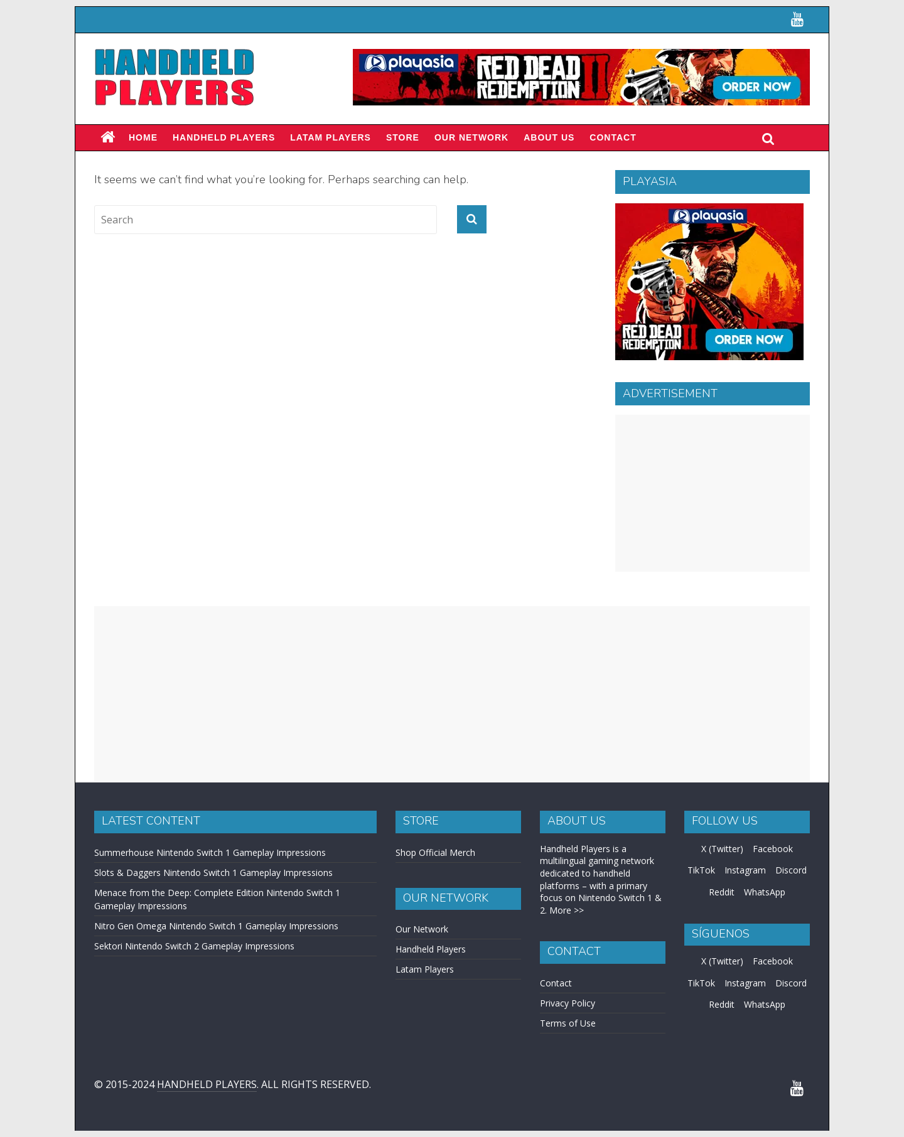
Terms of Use (568, 1023)
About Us (549, 137)
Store (402, 137)
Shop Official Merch (435, 852)
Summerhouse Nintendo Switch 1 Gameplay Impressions (210, 852)
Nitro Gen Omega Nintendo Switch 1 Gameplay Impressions (216, 926)
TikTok (701, 870)
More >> (566, 910)
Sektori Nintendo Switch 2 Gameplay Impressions (194, 946)
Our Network (471, 137)
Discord (791, 870)
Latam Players (425, 969)
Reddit (721, 892)
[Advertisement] (712, 493)
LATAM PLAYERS (330, 137)
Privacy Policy (567, 1003)
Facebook (773, 849)
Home (143, 137)
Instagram (745, 870)
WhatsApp (764, 892)
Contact (612, 137)
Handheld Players (224, 137)
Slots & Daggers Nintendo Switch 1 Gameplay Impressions (213, 872)
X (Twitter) (722, 849)
